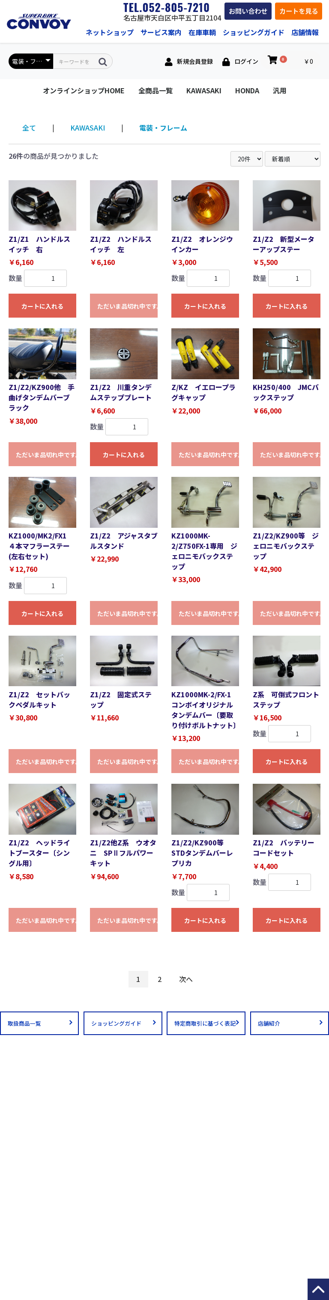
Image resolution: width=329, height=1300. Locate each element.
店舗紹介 (269, 1023)
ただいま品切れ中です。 (127, 306)
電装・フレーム (163, 127)
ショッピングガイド (253, 32)
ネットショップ (110, 32)
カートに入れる (42, 306)
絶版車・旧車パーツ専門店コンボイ (39, 21)
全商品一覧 (155, 90)
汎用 (280, 90)
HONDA (247, 90)
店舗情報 (305, 32)
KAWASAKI (203, 90)
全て (29, 127)
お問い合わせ (248, 10)
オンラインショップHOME (84, 90)
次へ (186, 979)
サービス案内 (161, 32)
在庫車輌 (202, 32)
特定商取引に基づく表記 (205, 1023)
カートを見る (298, 10)
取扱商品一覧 (24, 1023)
